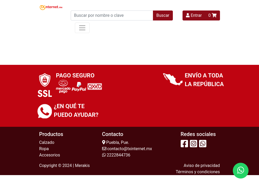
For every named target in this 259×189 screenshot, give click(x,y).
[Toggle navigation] (82, 28)
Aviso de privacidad (202, 165)
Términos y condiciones (198, 171)
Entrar (194, 15)
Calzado (46, 142)
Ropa (44, 148)
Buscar (162, 15)
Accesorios (49, 155)
